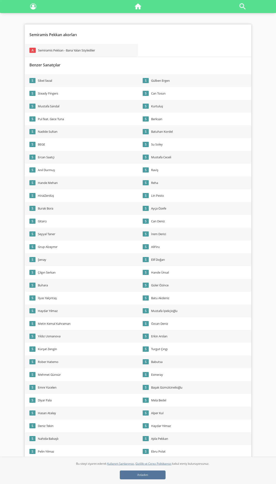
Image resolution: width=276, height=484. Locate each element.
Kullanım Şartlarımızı (120, 464)
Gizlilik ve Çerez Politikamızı (153, 464)
